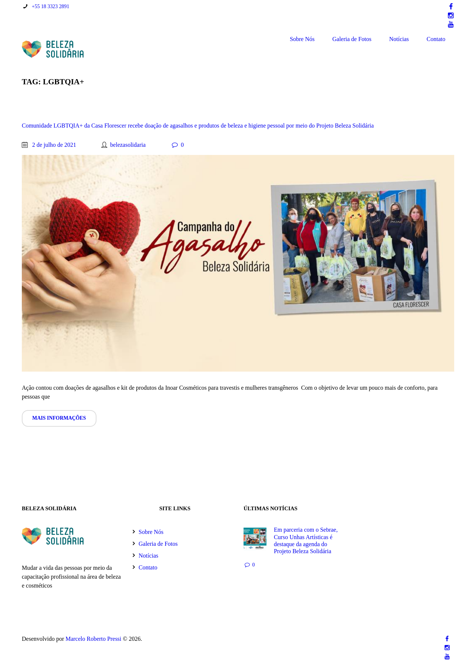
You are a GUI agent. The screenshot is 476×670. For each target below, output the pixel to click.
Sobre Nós (302, 39)
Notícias (399, 39)
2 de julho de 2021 (54, 145)
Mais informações (59, 418)
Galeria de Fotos (351, 39)
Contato (435, 39)
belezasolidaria (128, 145)
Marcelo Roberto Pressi (93, 639)
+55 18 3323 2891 (50, 6)
